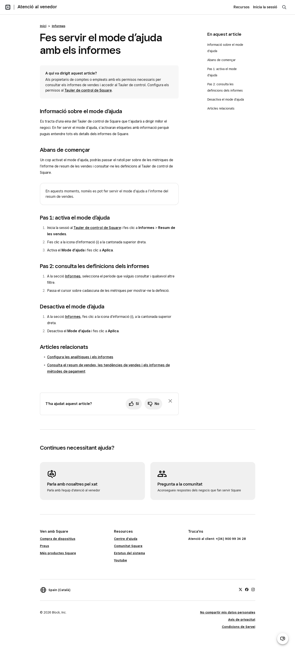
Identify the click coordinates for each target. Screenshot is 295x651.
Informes (58, 26)
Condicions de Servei (238, 627)
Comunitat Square (128, 546)
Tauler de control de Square (88, 90)
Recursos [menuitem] (241, 7)
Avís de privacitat (241, 619)
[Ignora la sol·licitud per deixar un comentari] (170, 401)
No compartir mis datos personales (227, 612)
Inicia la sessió (265, 7)
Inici (43, 26)
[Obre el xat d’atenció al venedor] (282, 638)
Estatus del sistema (129, 553)
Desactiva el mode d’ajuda (225, 99)
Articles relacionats (220, 108)
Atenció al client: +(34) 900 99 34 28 (217, 539)
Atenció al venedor (37, 6)
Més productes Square (58, 553)
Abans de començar (221, 60)
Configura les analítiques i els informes (80, 357)
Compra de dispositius (57, 539)
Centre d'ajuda (125, 539)
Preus (44, 546)
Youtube (120, 560)
